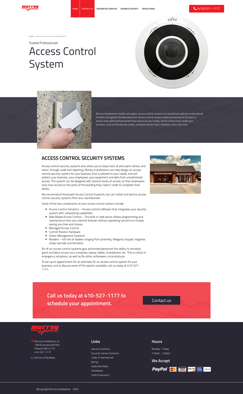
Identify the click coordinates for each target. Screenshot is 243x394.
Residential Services (107, 8)
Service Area (148, 8)
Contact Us (87, 8)
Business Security (129, 8)
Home (75, 8)
